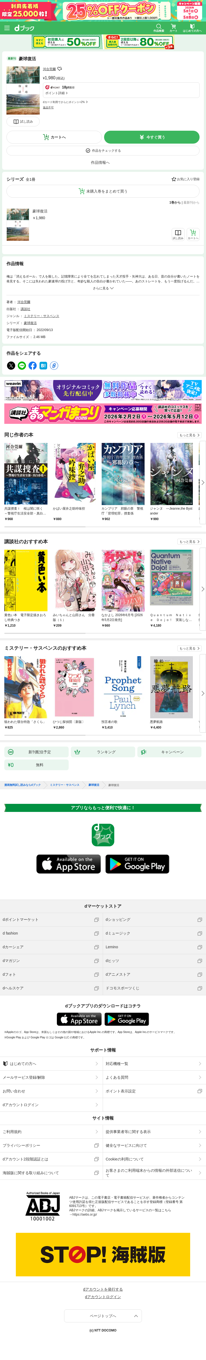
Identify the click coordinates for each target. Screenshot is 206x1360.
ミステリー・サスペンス (41, 316)
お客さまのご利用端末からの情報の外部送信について (149, 1172)
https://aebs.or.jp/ (84, 1214)
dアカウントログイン (21, 1105)
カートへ (58, 137)
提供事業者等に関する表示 (128, 1132)
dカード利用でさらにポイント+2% (64, 102)
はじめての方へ (19, 1063)
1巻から (175, 202)
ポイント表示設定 (121, 1091)
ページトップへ (103, 1316)
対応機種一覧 (117, 1063)
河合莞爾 (49, 69)
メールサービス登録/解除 (24, 1077)
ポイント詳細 (55, 93)
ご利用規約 (12, 1132)
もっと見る (187, 435)
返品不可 (48, 107)
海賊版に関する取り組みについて (31, 1173)
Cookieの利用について (125, 1159)
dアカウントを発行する (103, 1289)
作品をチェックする (106, 150)
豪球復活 (39, 211)
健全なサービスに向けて (126, 1145)
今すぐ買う (155, 137)
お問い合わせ (14, 1091)
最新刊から (191, 202)
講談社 (25, 309)
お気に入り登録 (188, 179)
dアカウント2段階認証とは (25, 1159)
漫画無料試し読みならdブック (22, 785)
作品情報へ (100, 162)
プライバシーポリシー (21, 1145)
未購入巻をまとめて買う (107, 191)
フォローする (59, 69)
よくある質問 (117, 1077)
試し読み (26, 121)
